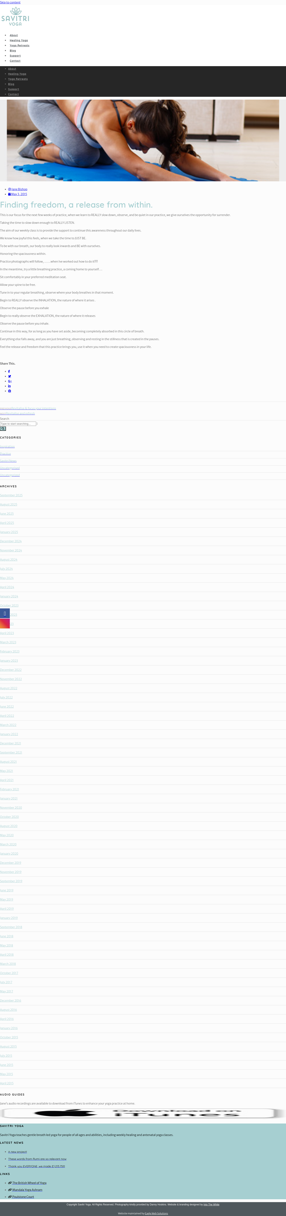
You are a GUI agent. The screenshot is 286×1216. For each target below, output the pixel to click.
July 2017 (6, 982)
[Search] (3, 428)
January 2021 (9, 798)
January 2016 (9, 1028)
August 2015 (8, 1046)
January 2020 (9, 853)
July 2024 (6, 569)
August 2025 (8, 504)
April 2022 (7, 716)
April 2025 (7, 523)
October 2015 (9, 1037)
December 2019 (10, 863)
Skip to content (10, 2)
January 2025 (9, 532)
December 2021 (10, 743)
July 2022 (6, 697)
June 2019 (6, 890)
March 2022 (8, 725)
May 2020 (7, 835)
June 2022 (7, 706)
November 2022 (11, 679)
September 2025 (11, 495)
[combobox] (18, 424)
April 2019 (7, 909)
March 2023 (8, 642)
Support (15, 55)
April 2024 (7, 587)
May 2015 (6, 1074)
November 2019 (10, 872)
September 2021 (11, 752)
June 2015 (6, 1065)
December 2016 (10, 1000)
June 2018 (6, 936)
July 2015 (6, 1056)
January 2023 (9, 661)
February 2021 (9, 789)
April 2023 (7, 633)
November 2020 (11, 808)
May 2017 (6, 991)
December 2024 (11, 541)
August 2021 (8, 762)
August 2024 (8, 559)
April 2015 (6, 1083)
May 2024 (7, 578)
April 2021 (7, 780)
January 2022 (9, 734)
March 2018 (8, 964)
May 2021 (6, 771)
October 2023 (9, 605)
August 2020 (8, 826)
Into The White (211, 1204)
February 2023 (9, 651)
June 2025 (7, 514)
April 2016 (7, 1019)
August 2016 (8, 1010)
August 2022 (8, 688)
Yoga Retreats (19, 45)
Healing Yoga (19, 40)
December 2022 (10, 670)
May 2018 (6, 945)
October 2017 (9, 973)
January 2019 (9, 918)
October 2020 (9, 817)
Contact (15, 60)
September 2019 (11, 881)
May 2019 (6, 899)
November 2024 (11, 550)
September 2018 (11, 927)
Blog (13, 50)
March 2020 (8, 844)
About (14, 35)
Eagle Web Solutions (156, 1213)
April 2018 (7, 955)
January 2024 (9, 596)
